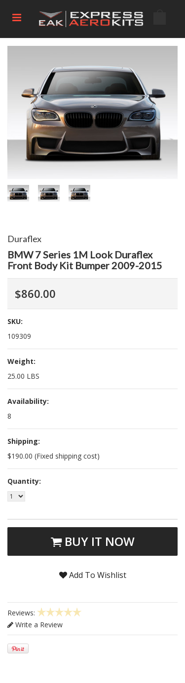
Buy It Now (93, 541)
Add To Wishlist (92, 575)
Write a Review (35, 624)
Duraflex (24, 238)
